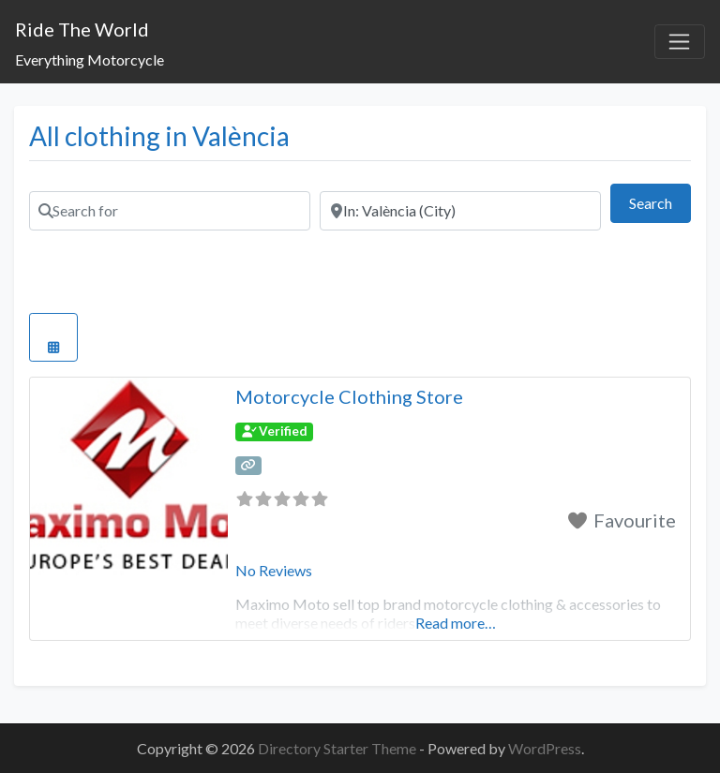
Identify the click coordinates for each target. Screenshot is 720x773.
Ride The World (82, 29)
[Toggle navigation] (679, 42)
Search (660, 201)
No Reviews (273, 570)
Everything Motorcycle (89, 59)
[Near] (460, 210)
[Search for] (169, 210)
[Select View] (53, 337)
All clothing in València (159, 136)
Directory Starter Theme (338, 748)
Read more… (455, 623)
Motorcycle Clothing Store (349, 396)
